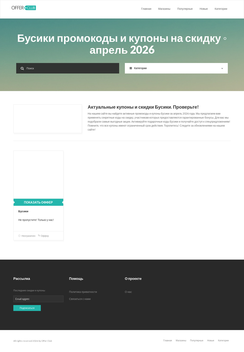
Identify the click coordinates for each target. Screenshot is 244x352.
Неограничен (26, 235)
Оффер (43, 235)
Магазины (164, 8)
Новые (204, 8)
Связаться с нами (80, 298)
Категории (221, 8)
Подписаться (27, 307)
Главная (146, 8)
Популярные (185, 8)
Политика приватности (83, 291)
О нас (128, 291)
